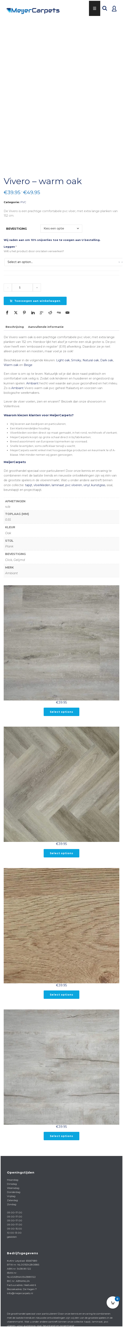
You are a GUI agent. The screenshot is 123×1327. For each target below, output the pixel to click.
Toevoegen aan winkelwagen (35, 294)
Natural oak (91, 354)
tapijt (28, 478)
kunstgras (98, 478)
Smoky (76, 354)
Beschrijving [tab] (15, 320)
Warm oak (11, 358)
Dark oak (106, 354)
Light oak (63, 354)
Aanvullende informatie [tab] (46, 320)
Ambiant (32, 377)
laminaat (58, 478)
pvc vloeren (73, 478)
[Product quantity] (22, 281)
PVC (23, 195)
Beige (28, 358)
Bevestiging (16, 222)
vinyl (86, 478)
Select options (61, 705)
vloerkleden (42, 478)
